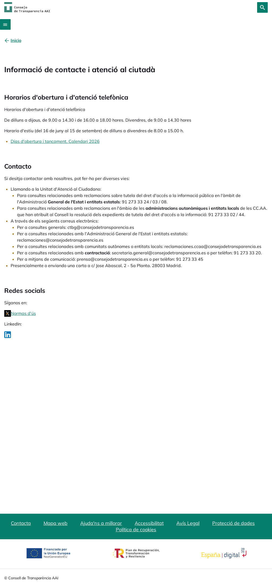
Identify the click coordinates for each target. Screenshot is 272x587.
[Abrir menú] (5, 24)
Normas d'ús (23, 313)
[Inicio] (16, 40)
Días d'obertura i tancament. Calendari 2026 (55, 141)
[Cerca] (262, 7)
